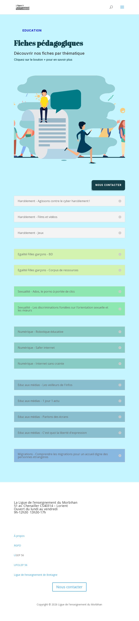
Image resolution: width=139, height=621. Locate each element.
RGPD (17, 545)
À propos (19, 536)
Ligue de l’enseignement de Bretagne (35, 574)
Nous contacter (108, 185)
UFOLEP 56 (20, 565)
